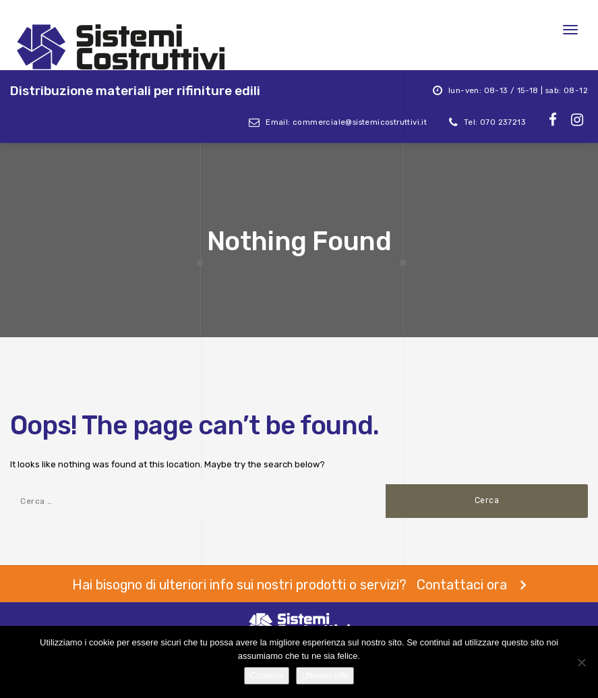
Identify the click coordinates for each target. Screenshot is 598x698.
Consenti (266, 675)
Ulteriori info (324, 675)
